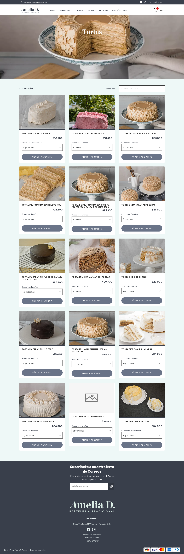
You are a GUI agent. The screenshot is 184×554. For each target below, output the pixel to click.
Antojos (103, 10)
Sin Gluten (78, 10)
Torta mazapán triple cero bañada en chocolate (42, 278)
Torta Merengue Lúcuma (36, 133)
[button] (142, 88)
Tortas (52, 10)
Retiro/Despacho (119, 10)
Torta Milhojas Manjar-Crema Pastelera (89, 350)
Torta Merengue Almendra (136, 349)
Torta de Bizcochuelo (134, 277)
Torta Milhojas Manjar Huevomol (41, 205)
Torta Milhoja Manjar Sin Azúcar (91, 277)
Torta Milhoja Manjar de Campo (139, 133)
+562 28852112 (92, 541)
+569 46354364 (42, 2)
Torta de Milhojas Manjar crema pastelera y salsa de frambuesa (91, 206)
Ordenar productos (130, 88)
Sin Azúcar (65, 10)
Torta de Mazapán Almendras (138, 205)
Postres (90, 10)
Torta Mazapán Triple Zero (37, 349)
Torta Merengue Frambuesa (88, 133)
